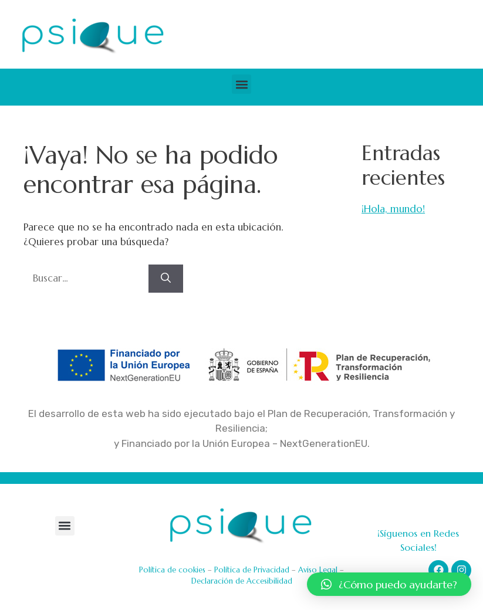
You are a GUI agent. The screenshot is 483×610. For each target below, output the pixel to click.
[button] (241, 84)
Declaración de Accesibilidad (241, 581)
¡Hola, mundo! (393, 208)
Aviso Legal (317, 570)
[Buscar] (165, 279)
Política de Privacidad (251, 570)
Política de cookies (172, 570)
